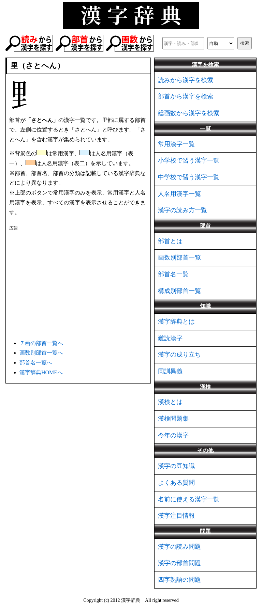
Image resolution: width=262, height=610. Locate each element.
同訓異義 (170, 371)
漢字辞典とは (176, 321)
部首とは (170, 241)
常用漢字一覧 (176, 144)
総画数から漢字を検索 (188, 113)
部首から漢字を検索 (185, 96)
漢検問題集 (173, 418)
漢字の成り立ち (179, 354)
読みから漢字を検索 (185, 80)
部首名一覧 (173, 274)
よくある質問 (176, 482)
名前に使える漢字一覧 (188, 499)
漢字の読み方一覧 (182, 210)
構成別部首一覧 (179, 290)
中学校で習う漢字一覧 (188, 177)
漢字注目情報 (176, 515)
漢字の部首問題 (179, 563)
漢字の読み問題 (179, 546)
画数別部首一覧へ (41, 353)
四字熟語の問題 (179, 579)
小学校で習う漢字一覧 (188, 160)
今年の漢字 (173, 435)
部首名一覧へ (35, 362)
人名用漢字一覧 (179, 193)
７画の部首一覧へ (41, 343)
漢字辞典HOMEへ (41, 372)
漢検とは (170, 401)
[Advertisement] (78, 284)
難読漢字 (170, 338)
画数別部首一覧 (179, 257)
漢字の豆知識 (176, 466)
